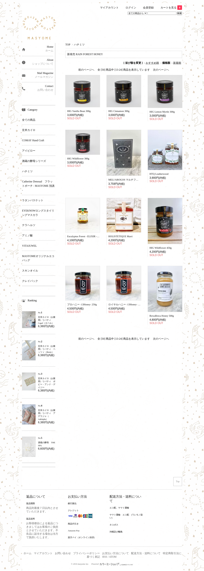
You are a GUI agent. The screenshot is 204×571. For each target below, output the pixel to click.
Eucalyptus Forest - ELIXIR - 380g (84, 236)
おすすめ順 (152, 62)
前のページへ (86, 69)
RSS (104, 556)
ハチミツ (79, 44)
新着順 (177, 62)
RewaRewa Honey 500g (162, 315)
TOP (67, 44)
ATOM (112, 556)
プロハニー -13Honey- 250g (82, 304)
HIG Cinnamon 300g (119, 111)
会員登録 (148, 7)
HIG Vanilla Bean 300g (79, 111)
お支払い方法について (115, 553)
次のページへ (161, 69)
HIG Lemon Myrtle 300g (162, 111)
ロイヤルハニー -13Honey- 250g (125, 304)
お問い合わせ (63, 553)
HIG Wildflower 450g (161, 248)
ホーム (28, 553)
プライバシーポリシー (86, 553)
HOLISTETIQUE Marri (120, 236)
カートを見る (171, 7)
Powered (112, 564)
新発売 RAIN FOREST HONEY (85, 54)
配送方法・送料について (145, 553)
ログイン (131, 7)
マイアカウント (109, 7)
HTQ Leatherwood (159, 174)
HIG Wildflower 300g (78, 158)
